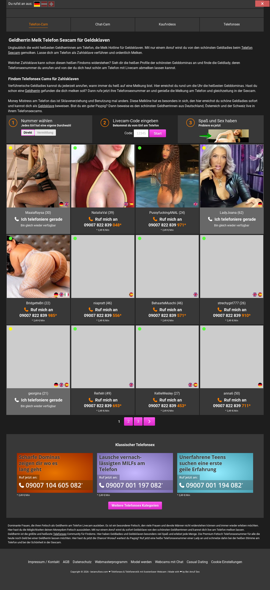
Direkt (28, 132)
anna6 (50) (232, 393)
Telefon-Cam (38, 24)
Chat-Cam (102, 24)
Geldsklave (46, 106)
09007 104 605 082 (51, 485)
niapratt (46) (102, 303)
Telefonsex (232, 24)
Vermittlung (45, 132)
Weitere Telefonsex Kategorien (135, 506)
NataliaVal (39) (103, 213)
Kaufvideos (167, 24)
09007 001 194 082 (211, 485)
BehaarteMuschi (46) (167, 303)
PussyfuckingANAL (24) (167, 213)
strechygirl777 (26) (232, 303)
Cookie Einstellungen (226, 562)
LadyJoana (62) (232, 213)
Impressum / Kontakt (43, 562)
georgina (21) (38, 393)
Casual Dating (197, 562)
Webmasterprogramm (111, 562)
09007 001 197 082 (131, 485)
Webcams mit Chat (169, 562)
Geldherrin (32, 91)
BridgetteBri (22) (38, 303)
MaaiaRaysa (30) (38, 213)
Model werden (141, 562)
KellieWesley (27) (167, 393)
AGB (66, 562)
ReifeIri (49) (102, 393)
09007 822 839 (103, 224)
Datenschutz (82, 562)
